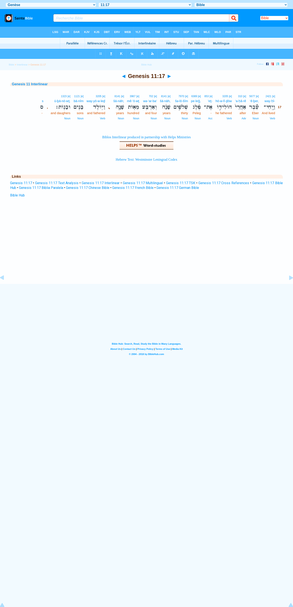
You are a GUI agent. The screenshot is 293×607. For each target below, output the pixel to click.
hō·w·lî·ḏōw (223, 101)
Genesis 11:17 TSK (180, 183)
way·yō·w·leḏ (96, 101)
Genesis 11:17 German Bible (177, 188)
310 (240, 96)
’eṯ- (210, 101)
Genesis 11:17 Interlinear (101, 183)
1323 (64, 96)
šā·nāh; (118, 101)
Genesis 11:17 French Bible (133, 188)
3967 (133, 96)
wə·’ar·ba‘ (150, 101)
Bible (11, 64)
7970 (181, 96)
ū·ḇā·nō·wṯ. (62, 101)
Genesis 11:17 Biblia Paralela (41, 188)
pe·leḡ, (196, 101)
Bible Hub (17, 195)
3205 (225, 96)
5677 (252, 96)
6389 (194, 96)
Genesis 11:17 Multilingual (143, 183)
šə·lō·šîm (181, 101)
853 (206, 96)
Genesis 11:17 (21, 183)
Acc (210, 118)
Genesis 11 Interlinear (30, 84)
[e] (273, 96)
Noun (255, 118)
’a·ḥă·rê (240, 101)
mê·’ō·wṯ (133, 101)
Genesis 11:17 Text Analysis (56, 183)
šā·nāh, (165, 101)
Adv (244, 118)
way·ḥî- (270, 101)
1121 (77, 96)
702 (151, 96)
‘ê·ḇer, (254, 101)
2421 (268, 96)
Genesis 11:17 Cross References (223, 183)
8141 (164, 96)
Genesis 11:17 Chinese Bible (87, 188)
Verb (272, 118)
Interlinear (22, 64)
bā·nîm (79, 101)
